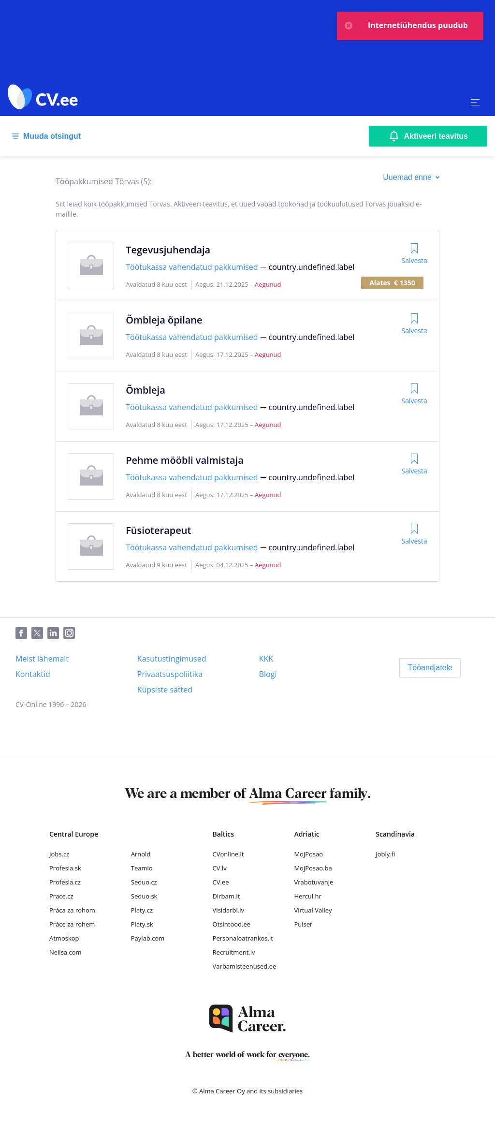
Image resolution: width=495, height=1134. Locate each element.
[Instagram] (71, 633)
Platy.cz (142, 910)
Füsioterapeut (158, 530)
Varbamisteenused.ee (245, 966)
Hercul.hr (307, 896)
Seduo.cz (144, 882)
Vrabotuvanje (313, 882)
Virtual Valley (313, 910)
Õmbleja (145, 390)
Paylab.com (148, 938)
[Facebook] (23, 633)
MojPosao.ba (313, 868)
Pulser (303, 924)
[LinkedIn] (55, 633)
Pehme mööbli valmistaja (185, 460)
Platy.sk (142, 924)
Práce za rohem (72, 924)
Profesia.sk (65, 868)
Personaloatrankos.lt (243, 938)
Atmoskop (64, 938)
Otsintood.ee (231, 924)
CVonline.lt (228, 854)
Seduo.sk (144, 896)
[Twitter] (39, 633)
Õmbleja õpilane (164, 319)
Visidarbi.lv (228, 910)
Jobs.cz (59, 854)
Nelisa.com (65, 952)
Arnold (141, 854)
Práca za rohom (72, 910)
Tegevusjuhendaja (168, 249)
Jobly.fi (385, 854)
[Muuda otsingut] (44, 136)
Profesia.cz (65, 882)
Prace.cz (61, 896)
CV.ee (221, 882)
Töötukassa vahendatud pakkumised (192, 267)
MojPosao (308, 854)
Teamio (142, 868)
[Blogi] (268, 674)
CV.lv (220, 868)
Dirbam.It (226, 896)
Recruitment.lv (234, 952)
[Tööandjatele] (430, 667)
